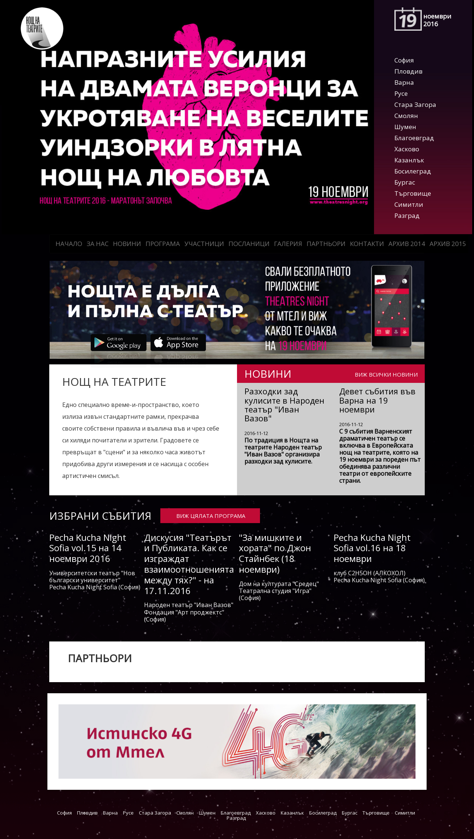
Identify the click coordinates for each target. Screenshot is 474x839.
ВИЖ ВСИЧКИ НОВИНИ (386, 374)
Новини (127, 243)
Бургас (404, 182)
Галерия (288, 243)
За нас (98, 243)
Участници (204, 243)
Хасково (406, 149)
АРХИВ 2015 (448, 243)
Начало (69, 243)
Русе (401, 93)
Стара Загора (415, 104)
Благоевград (414, 138)
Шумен (405, 126)
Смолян (406, 115)
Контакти (367, 243)
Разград (407, 215)
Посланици (249, 243)
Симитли (408, 204)
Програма (163, 243)
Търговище (412, 193)
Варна (404, 82)
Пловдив (408, 71)
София (404, 60)
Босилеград (412, 171)
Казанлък (409, 160)
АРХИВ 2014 (406, 243)
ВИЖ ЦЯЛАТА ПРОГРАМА (210, 515)
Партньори (326, 243)
